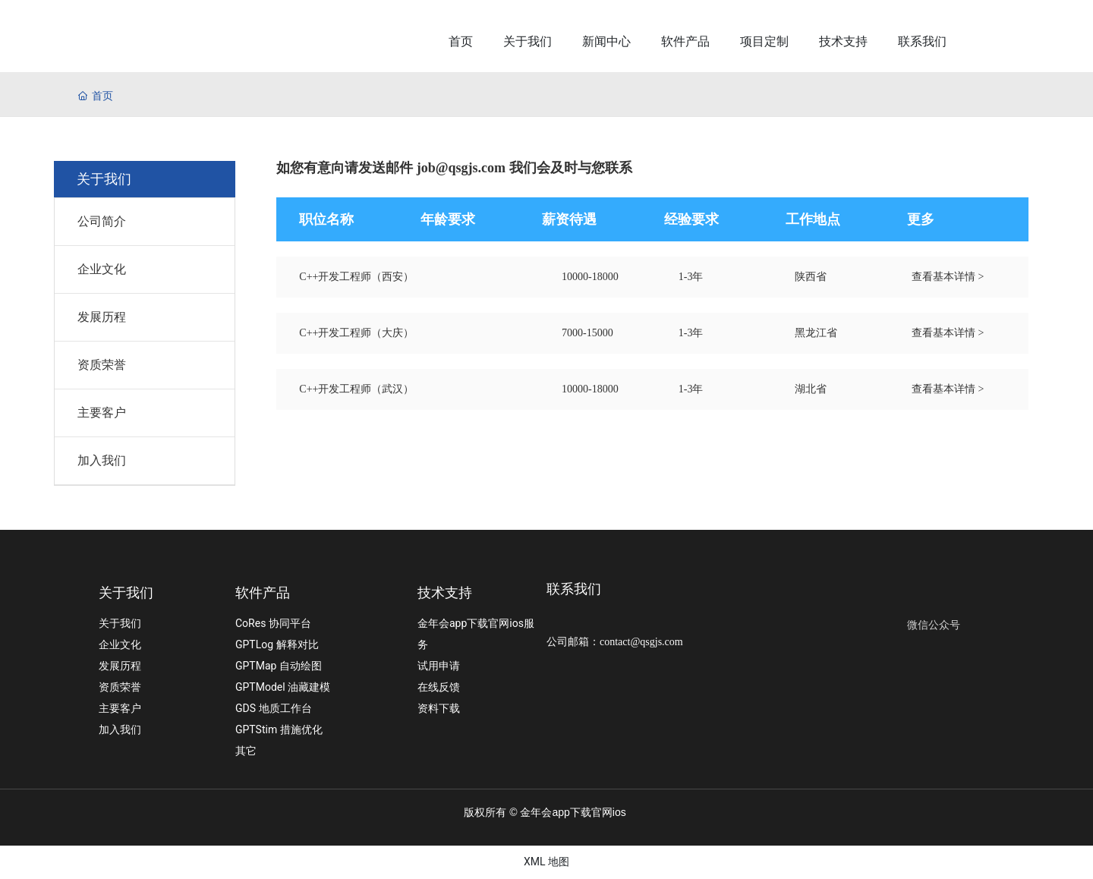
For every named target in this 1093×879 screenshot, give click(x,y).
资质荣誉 (101, 364)
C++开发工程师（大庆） (356, 333)
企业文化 (101, 269)
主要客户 (101, 412)
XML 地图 (546, 861)
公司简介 (101, 221)
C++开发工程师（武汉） (356, 389)
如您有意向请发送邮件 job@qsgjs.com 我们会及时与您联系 (454, 167)
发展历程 (101, 316)
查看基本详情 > (948, 276)
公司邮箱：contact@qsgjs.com (614, 641)
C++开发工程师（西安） (356, 276)
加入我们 (101, 460)
